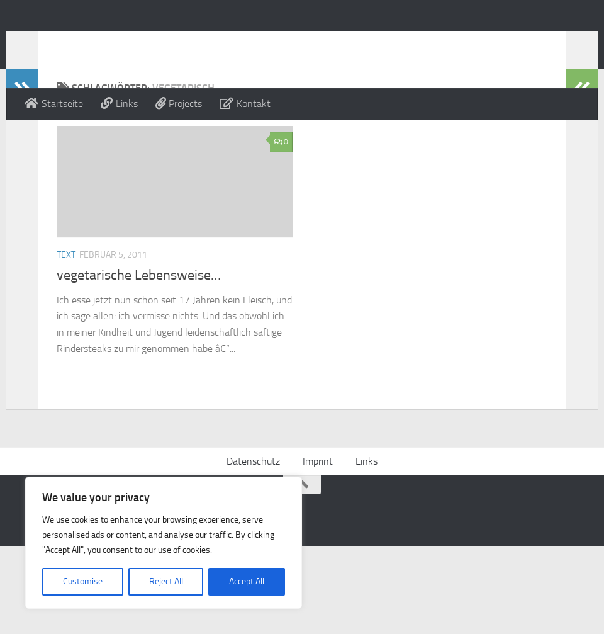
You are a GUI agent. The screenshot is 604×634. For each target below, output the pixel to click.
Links (366, 549)
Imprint (318, 549)
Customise (83, 581)
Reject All (166, 581)
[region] (163, 543)
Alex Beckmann (109, 43)
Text (66, 305)
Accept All (246, 581)
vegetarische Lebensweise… (139, 325)
